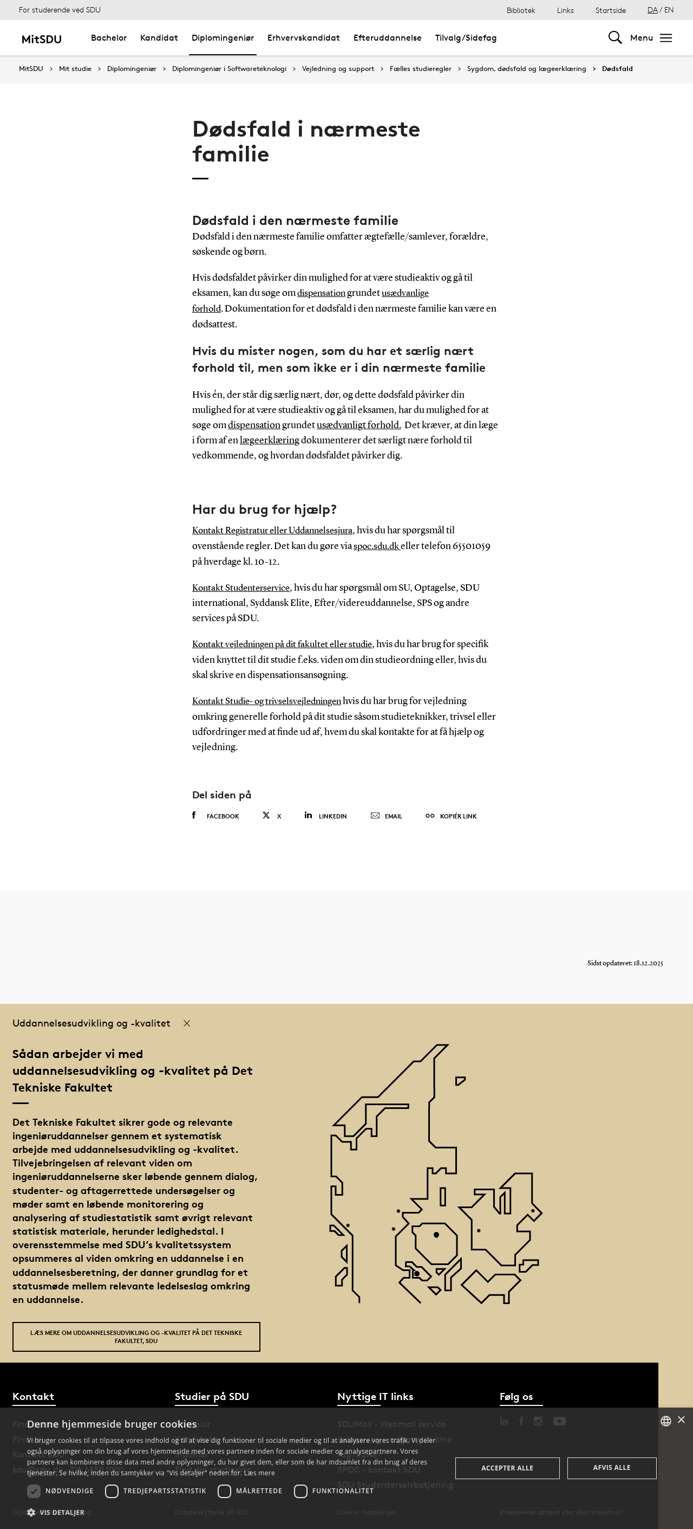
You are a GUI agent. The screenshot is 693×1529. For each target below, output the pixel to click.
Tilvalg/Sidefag (466, 38)
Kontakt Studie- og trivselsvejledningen (273, 699)
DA (653, 9)
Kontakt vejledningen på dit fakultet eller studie (289, 643)
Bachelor (109, 38)
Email (386, 813)
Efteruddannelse (388, 38)
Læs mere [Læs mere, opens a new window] (259, 1473)
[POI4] (440, 1236)
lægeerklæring (269, 439)
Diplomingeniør (223, 38)
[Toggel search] (615, 37)
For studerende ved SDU (60, 9)
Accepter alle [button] (507, 1468)
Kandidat (159, 38)
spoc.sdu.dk (378, 545)
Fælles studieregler (421, 69)
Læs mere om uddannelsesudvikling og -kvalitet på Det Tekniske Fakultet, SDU (136, 1334)
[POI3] (421, 1275)
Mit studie (75, 69)
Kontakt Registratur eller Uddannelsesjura (278, 530)
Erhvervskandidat (303, 38)
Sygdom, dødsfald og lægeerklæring (526, 69)
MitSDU (31, 68)
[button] (233, 1512)
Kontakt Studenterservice (244, 586)
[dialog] (346, 1468)
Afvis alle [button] (612, 1467)
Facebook (215, 813)
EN (669, 9)
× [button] (681, 1420)
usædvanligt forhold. (359, 424)
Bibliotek (521, 10)
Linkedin (325, 812)
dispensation (323, 293)
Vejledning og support (338, 69)
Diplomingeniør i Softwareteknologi (229, 69)
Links (565, 10)
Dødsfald (617, 69)
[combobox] (666, 1421)
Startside (611, 10)
